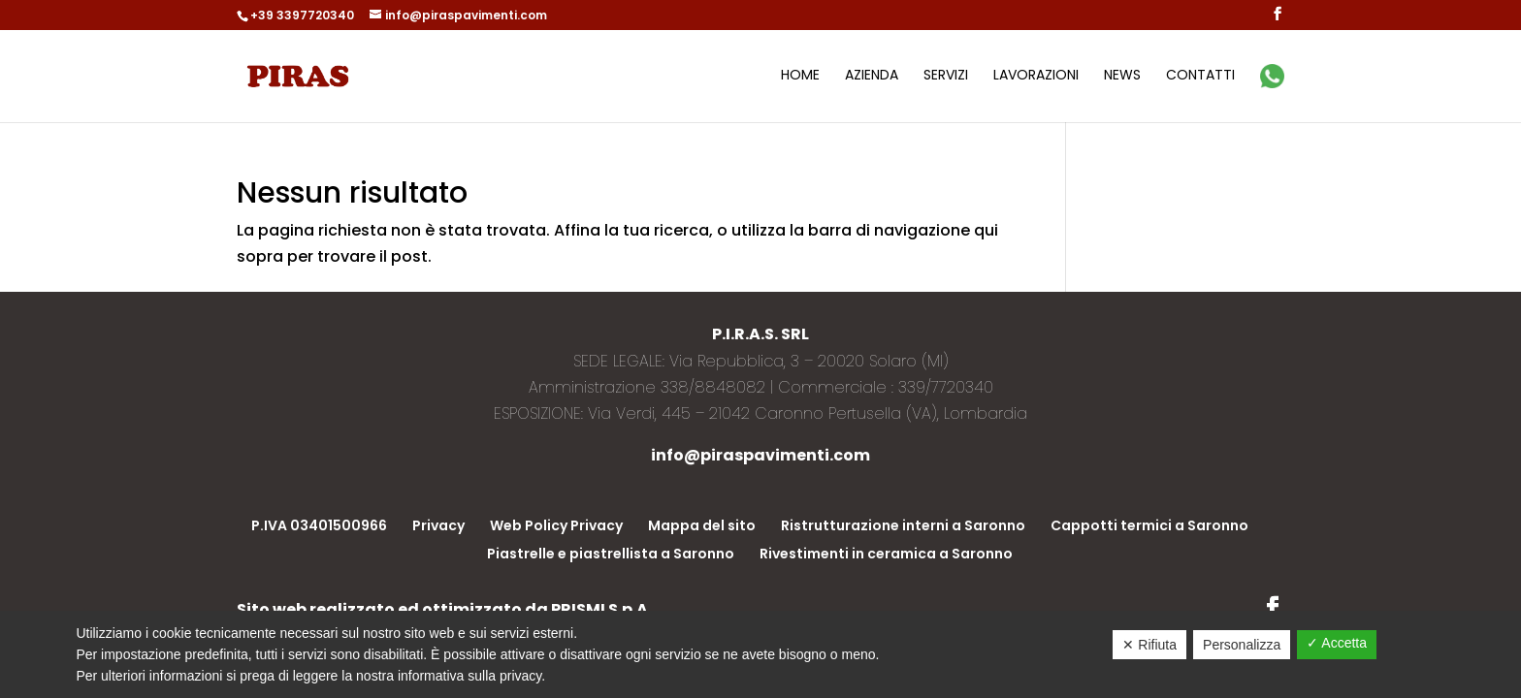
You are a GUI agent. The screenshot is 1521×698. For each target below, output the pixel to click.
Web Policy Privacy (556, 525)
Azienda (871, 76)
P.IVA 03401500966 (319, 525)
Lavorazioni (1036, 76)
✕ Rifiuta (1149, 644)
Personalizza (1241, 644)
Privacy (438, 525)
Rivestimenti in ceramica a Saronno (886, 553)
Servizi (945, 76)
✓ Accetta (1337, 642)
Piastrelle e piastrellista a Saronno (610, 553)
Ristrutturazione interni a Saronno (903, 525)
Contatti (1200, 76)
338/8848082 (713, 387)
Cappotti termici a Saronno (1149, 525)
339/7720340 (945, 387)
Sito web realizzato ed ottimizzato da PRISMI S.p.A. (444, 609)
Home (800, 76)
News (1122, 76)
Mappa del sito (702, 525)
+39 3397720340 (302, 15)
